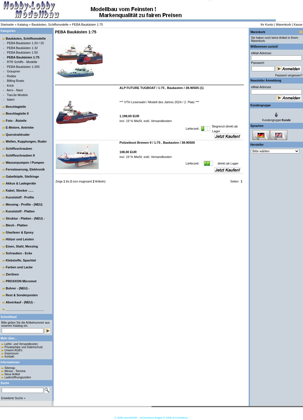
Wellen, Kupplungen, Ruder (26, 141)
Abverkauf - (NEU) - (20, 302)
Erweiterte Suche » (13, 398)
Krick (10, 85)
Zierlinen (12, 274)
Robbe (11, 76)
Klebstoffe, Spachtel (21, 260)
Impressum (12, 353)
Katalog (22, 24)
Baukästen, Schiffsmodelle (49, 24)
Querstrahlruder (18, 134)
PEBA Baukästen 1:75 (87, 24)
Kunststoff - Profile (20, 197)
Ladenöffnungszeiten (18, 377)
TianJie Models (17, 95)
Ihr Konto (266, 24)
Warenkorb (283, 24)
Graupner (13, 71)
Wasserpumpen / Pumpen (25, 162)
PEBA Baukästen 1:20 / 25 (25, 43)
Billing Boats (15, 80)
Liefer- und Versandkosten (21, 344)
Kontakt (9, 356)
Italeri (11, 99)
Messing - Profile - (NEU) (24, 204)
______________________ (25, 309)
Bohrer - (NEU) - (17, 288)
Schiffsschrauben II (20, 155)
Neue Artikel (12, 374)
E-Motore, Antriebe (20, 127)
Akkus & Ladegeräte (21, 183)
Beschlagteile (16, 106)
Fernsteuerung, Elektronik (25, 169)
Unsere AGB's (14, 350)
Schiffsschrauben (19, 148)
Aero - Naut (15, 90)
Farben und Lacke (19, 267)
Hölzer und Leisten (20, 239)
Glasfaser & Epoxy (19, 232)
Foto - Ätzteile (16, 120)
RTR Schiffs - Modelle (22, 62)
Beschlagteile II (17, 113)
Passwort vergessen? (288, 75)
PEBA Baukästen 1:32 (22, 48)
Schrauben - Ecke (19, 253)
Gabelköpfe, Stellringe (22, 176)
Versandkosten (161, 121)
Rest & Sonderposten (22, 295)
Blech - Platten (16, 225)
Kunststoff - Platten (20, 211)
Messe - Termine (15, 371)
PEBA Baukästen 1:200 (23, 66)
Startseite (7, 24)
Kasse (298, 24)
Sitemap (10, 368)
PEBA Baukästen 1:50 (22, 52)
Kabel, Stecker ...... (19, 190)
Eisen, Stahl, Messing (22, 246)
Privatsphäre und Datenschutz (24, 347)
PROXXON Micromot (21, 281)
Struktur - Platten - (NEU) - (25, 218)
